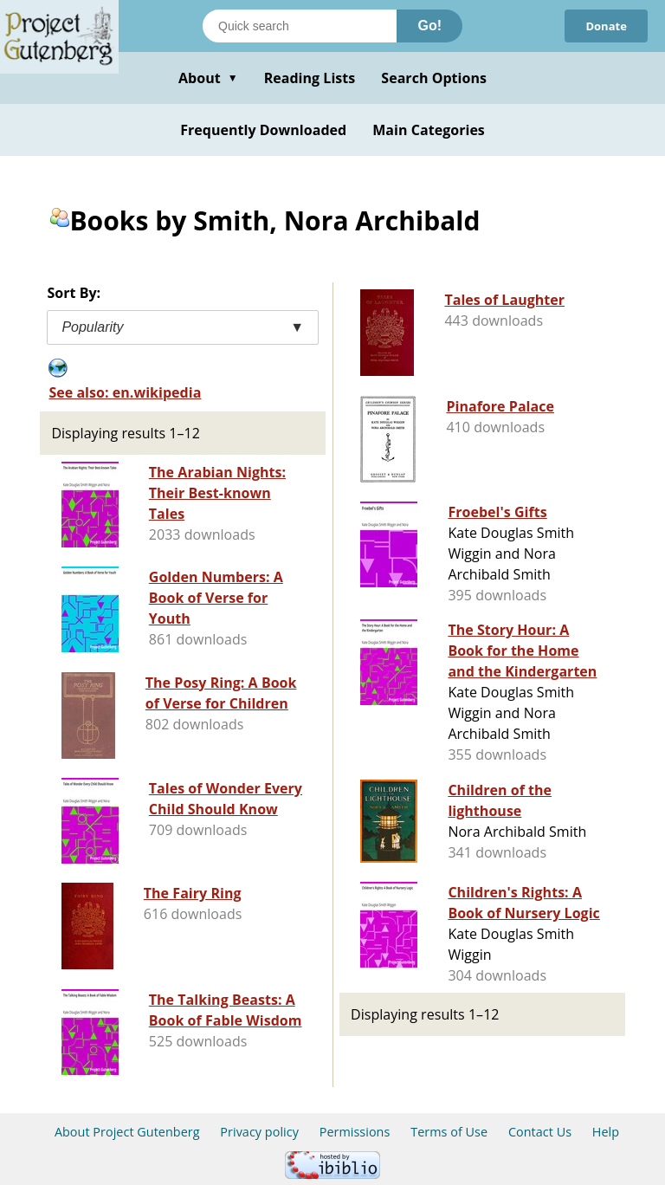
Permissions (355, 1131)
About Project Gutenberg (127, 1131)
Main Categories (428, 129)
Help (605, 1131)
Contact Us (539, 1131)
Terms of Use (448, 1131)
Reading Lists (310, 77)
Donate (606, 26)
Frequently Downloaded (263, 129)
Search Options (434, 77)
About (208, 78)
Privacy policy (259, 1131)
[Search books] (300, 26)
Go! (429, 25)
